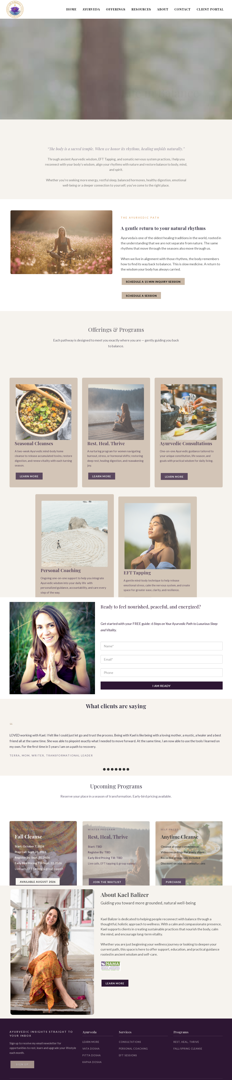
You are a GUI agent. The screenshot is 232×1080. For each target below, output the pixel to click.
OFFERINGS (115, 9)
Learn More (115, 983)
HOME (71, 9)
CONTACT (182, 9)
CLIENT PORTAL (210, 9)
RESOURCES (141, 9)
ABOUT (162, 9)
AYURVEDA (91, 9)
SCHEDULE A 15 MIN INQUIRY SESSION (153, 281)
